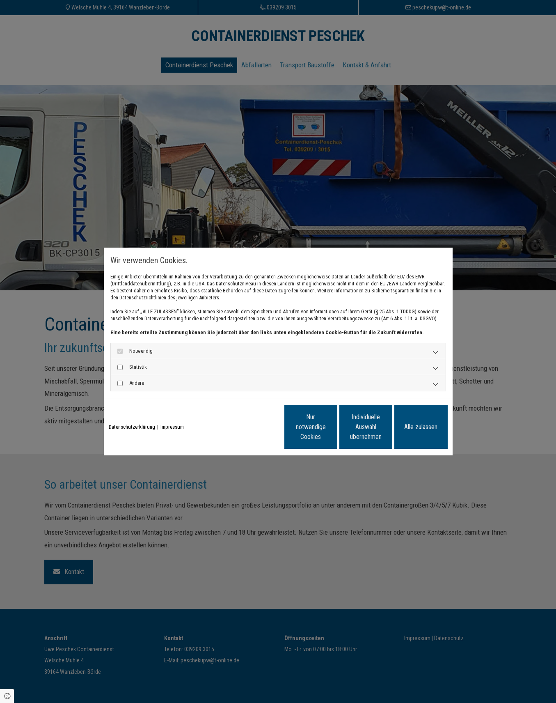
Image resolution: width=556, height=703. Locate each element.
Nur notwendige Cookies (253, 427)
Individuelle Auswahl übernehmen (331, 427)
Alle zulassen (409, 427)
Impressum (172, 427)
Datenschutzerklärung (132, 427)
